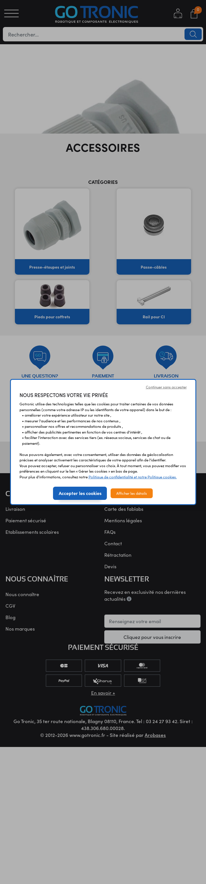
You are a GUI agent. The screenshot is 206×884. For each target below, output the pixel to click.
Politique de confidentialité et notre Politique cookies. (133, 476)
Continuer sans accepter (166, 387)
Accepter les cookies (80, 493)
